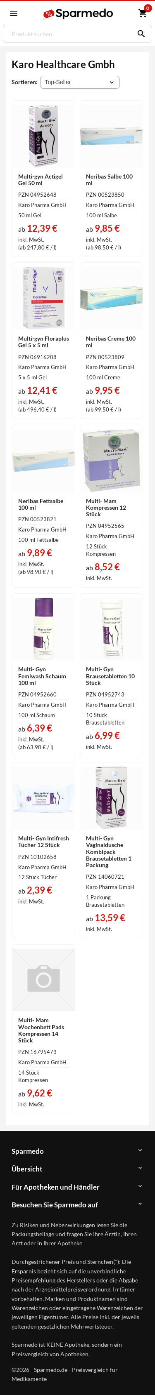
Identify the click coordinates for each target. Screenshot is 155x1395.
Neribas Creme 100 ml (111, 341)
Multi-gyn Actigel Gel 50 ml (40, 179)
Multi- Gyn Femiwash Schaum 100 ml (42, 676)
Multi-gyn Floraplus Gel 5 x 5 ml (43, 341)
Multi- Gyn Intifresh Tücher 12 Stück (43, 841)
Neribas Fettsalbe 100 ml (40, 504)
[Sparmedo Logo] (78, 14)
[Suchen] (139, 34)
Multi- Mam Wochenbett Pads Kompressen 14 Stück (41, 1030)
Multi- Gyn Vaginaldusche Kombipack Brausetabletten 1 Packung (108, 851)
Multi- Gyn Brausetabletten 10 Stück (110, 676)
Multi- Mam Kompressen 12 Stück (106, 507)
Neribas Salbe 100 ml (109, 179)
